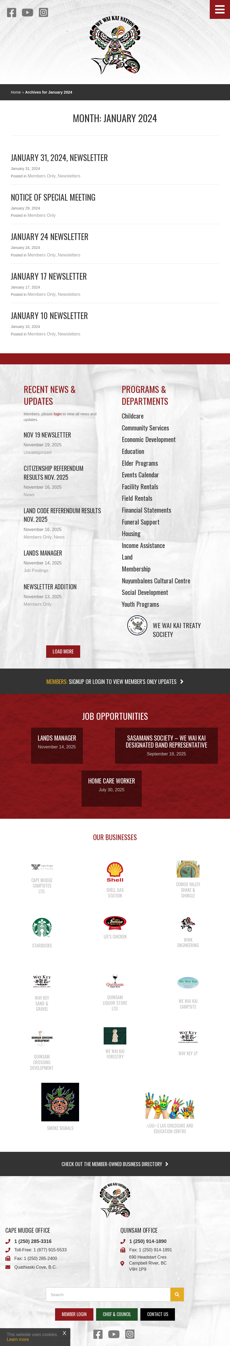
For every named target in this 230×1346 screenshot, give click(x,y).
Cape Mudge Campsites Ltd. (41, 886)
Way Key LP (188, 1053)
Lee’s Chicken (115, 936)
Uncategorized (38, 452)
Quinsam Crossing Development (41, 1062)
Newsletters (69, 176)
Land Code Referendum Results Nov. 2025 (62, 515)
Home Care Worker (111, 780)
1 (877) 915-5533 (50, 1250)
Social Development (145, 592)
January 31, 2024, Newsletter (59, 157)
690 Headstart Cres (148, 1257)
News (29, 494)
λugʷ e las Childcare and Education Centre (170, 1128)
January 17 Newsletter (49, 276)
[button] (220, 9)
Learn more (18, 1339)
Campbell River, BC (148, 1263)
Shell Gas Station (115, 893)
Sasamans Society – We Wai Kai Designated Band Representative (166, 741)
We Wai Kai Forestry (115, 1054)
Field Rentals (137, 498)
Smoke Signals (60, 1128)
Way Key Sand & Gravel (42, 1003)
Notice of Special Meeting (53, 197)
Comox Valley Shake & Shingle (188, 890)
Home (16, 92)
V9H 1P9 (137, 1269)
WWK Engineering (188, 943)
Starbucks (42, 945)
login (58, 414)
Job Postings (36, 570)
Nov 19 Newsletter (47, 434)
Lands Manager (43, 552)
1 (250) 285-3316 (33, 1241)
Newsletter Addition (50, 586)
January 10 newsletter (49, 315)
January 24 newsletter (50, 236)
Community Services (145, 427)
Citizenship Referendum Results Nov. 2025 (53, 472)
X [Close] (64, 1333)
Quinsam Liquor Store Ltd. (115, 1003)
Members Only (42, 176)
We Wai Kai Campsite (188, 1004)
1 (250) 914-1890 (148, 1241)
